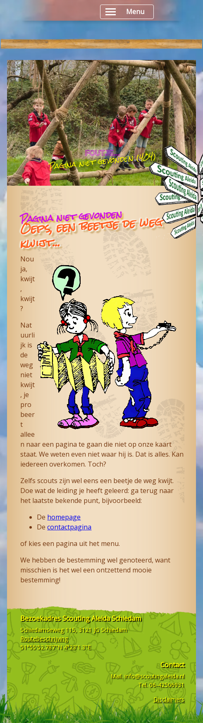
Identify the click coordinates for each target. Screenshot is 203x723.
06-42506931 (166, 685)
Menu (124, 12)
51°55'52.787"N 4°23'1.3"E (55, 647)
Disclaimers (168, 699)
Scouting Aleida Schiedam (101, 618)
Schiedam (114, 630)
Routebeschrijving (44, 638)
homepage (64, 517)
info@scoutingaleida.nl (154, 676)
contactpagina (69, 526)
